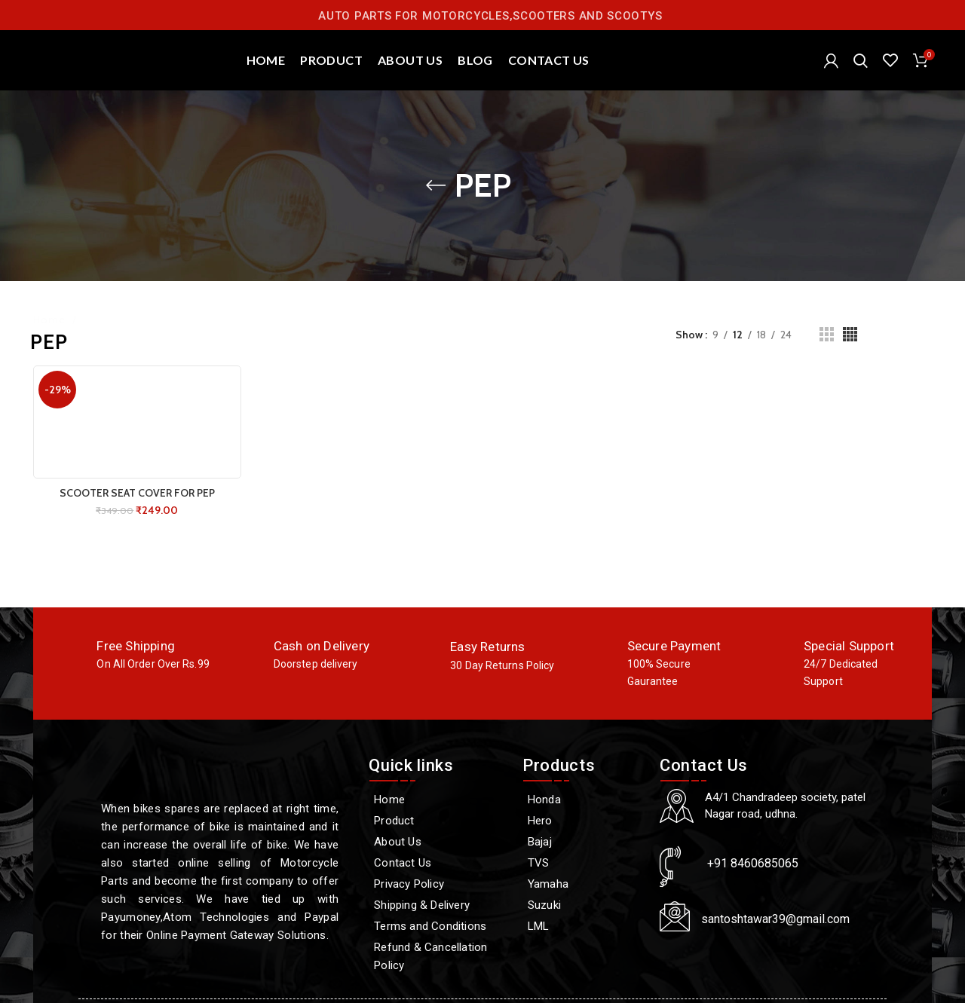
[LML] (583, 926)
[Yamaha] (583, 883)
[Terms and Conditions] (438, 926)
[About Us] (438, 841)
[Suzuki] (583, 905)
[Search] (860, 60)
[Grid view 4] (850, 334)
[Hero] (583, 820)
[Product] (438, 820)
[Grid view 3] (826, 334)
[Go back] (436, 185)
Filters (917, 334)
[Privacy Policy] (438, 883)
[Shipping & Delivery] (438, 905)
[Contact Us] (438, 862)
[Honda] (583, 799)
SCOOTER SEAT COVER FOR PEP (137, 493)
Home (51, 319)
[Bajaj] (583, 841)
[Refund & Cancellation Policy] (438, 956)
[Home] (438, 799)
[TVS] (583, 862)
